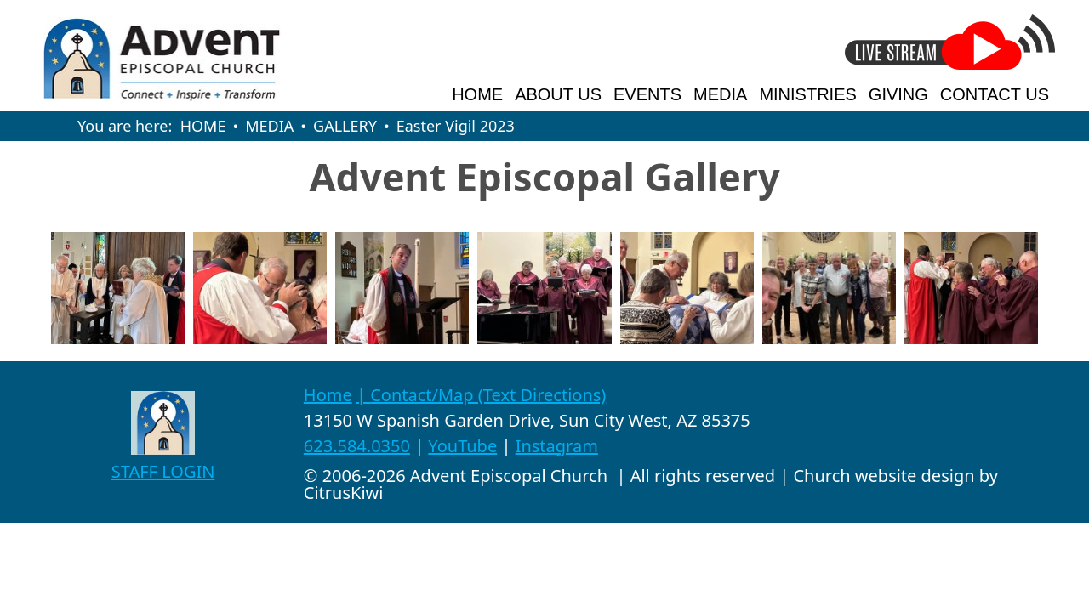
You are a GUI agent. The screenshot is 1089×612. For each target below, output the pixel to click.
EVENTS (647, 94)
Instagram (557, 445)
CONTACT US (994, 94)
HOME (477, 94)
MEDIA (720, 94)
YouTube (462, 445)
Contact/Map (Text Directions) (488, 394)
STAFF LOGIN (163, 471)
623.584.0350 (357, 445)
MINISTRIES (807, 94)
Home (328, 394)
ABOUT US (558, 94)
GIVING (898, 94)
